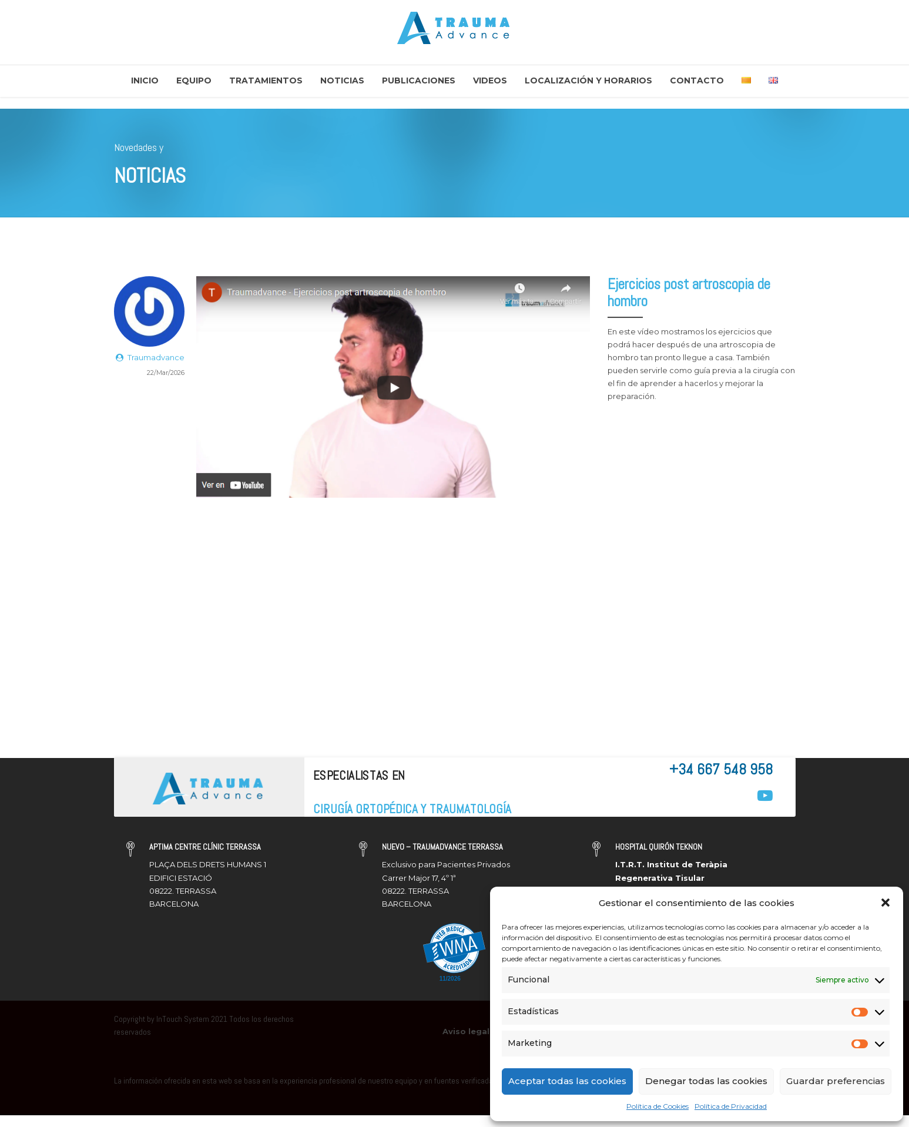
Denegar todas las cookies (706, 1080)
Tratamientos (266, 80)
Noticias (342, 80)
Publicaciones (418, 80)
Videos (490, 80)
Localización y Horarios (588, 80)
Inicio (145, 80)
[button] (885, 902)
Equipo (194, 80)
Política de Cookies (657, 1106)
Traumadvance (156, 358)
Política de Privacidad (731, 1106)
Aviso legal (465, 1031)
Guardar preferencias (835, 1080)
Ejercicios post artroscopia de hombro (689, 293)
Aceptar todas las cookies (567, 1080)
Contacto (697, 80)
